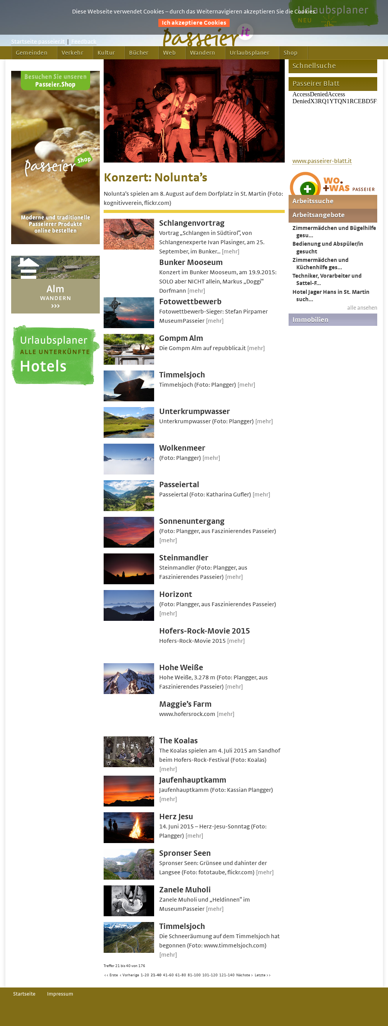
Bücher (138, 53)
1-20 (145, 975)
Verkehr (72, 53)
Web (169, 53)
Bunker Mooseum (191, 262)
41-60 (168, 975)
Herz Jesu (176, 817)
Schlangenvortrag (192, 223)
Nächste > (244, 975)
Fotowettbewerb (190, 302)
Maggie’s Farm (185, 704)
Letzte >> (263, 975)
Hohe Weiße (181, 668)
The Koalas (178, 741)
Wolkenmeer (182, 448)
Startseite (24, 994)
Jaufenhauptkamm (192, 780)
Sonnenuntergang (192, 521)
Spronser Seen (185, 853)
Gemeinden (32, 53)
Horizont (175, 594)
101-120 (210, 975)
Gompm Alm (181, 338)
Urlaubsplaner (249, 53)
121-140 (227, 975)
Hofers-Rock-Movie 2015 (204, 631)
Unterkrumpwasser (194, 411)
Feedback (83, 42)
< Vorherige (129, 975)
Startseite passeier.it (38, 42)
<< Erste (111, 975)
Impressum (60, 994)
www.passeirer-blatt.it (322, 161)
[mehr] (231, 251)
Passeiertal (179, 485)
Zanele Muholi (185, 890)
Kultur (106, 53)
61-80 (180, 975)
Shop (291, 53)
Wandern (202, 53)
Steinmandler (183, 558)
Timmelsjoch (182, 375)
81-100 (194, 975)
